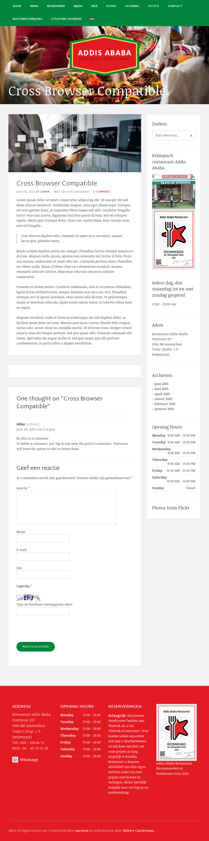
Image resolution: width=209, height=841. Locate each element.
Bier (94, 6)
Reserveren (56, 6)
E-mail (21, 550)
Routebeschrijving (27, 19)
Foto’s (153, 6)
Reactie (23, 488)
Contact (175, 6)
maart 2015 (163, 399)
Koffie (111, 6)
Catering (132, 6)
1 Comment (102, 191)
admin (45, 191)
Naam (21, 531)
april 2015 (162, 394)
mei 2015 (162, 389)
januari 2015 (164, 409)
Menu (34, 6)
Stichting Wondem (66, 19)
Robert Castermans (138, 831)
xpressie (82, 831)
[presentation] (47, 630)
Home (17, 6)
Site (19, 568)
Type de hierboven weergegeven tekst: (44, 604)
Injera (78, 6)
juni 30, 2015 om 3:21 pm (35, 429)
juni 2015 (162, 384)
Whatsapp (25, 759)
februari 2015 (165, 404)
